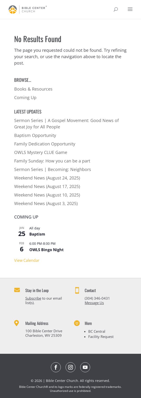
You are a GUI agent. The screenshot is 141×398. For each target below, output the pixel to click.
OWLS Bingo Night (46, 249)
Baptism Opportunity (35, 135)
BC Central (96, 331)
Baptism (37, 234)
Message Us (94, 302)
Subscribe (33, 298)
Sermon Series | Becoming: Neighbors (52, 169)
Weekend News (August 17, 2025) (47, 186)
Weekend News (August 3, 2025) (46, 203)
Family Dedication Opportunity (44, 144)
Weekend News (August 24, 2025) (47, 178)
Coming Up (25, 97)
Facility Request (101, 336)
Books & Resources (33, 89)
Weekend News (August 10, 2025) (47, 195)
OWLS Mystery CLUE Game (40, 152)
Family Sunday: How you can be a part (52, 161)
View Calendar (27, 260)
